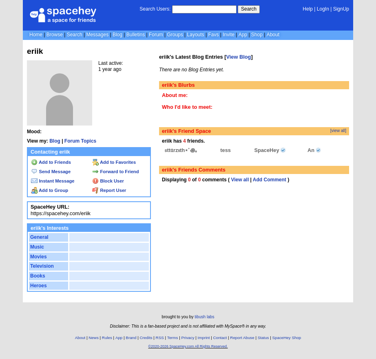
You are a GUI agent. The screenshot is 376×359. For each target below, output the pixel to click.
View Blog (238, 57)
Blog (117, 34)
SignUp (341, 9)
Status (263, 337)
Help (308, 9)
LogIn (323, 9)
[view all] (338, 130)
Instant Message (52, 180)
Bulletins (135, 34)
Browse (54, 34)
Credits (146, 337)
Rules (107, 337)
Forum (156, 34)
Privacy (187, 337)
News (93, 337)
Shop (257, 34)
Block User (108, 180)
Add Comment (269, 180)
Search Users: (154, 9)
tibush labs (204, 317)
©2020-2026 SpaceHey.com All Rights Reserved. (188, 346)
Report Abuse (242, 337)
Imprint (204, 337)
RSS (160, 337)
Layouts (195, 34)
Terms (172, 337)
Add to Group (49, 190)
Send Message (51, 171)
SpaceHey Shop (286, 337)
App (243, 34)
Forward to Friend (115, 171)
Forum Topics (80, 141)
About (273, 34)
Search (249, 9)
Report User (109, 190)
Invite (228, 34)
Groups (175, 34)
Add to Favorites (114, 162)
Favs (213, 34)
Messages (97, 34)
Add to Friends (51, 162)
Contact (220, 337)
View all (240, 180)
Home (35, 34)
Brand (131, 337)
